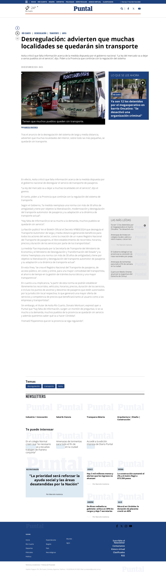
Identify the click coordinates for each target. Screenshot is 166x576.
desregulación (33, 386)
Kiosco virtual (95, 2)
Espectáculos (81, 2)
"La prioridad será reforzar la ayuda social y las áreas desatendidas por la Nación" (54, 479)
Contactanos (119, 545)
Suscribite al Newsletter (119, 541)
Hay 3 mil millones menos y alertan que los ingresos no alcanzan (100, 476)
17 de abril (90, 447)
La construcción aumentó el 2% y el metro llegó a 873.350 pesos (130, 476)
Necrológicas (51, 552)
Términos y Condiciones (33, 565)
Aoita (60, 386)
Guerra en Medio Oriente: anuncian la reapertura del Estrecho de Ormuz (121, 274)
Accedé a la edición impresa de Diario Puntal (100, 443)
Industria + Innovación (37, 417)
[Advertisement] (86, 159)
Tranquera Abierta (96, 417)
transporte (49, 386)
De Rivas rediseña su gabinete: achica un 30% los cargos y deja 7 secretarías (100, 508)
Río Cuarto (42, 2)
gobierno (90, 502)
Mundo (69, 539)
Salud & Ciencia (63, 417)
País (47, 548)
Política (28, 556)
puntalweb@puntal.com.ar (92, 569)
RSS (123, 555)
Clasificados (108, 2)
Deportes (60, 2)
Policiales (70, 2)
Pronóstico (60, 447)
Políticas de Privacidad (48, 565)
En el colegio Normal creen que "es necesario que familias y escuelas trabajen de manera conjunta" (38, 447)
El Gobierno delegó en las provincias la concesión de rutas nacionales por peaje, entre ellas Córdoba (122, 255)
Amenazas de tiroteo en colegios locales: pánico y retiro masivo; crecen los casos (121, 238)
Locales (90, 469)
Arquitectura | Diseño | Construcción (128, 418)
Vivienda (120, 469)
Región (52, 2)
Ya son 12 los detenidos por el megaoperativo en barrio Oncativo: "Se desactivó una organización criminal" (128, 108)
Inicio (33, 2)
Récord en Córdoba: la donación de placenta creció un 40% (128, 508)
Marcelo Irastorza (31, 127)
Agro (68, 543)
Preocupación (30, 447)
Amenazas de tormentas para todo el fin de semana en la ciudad (122, 264)
